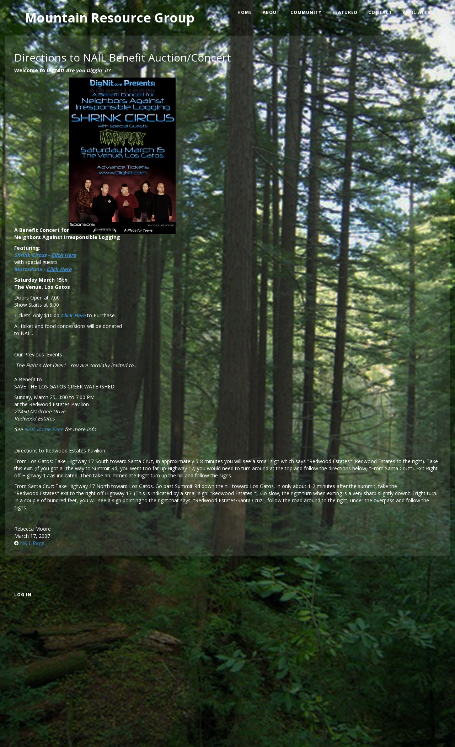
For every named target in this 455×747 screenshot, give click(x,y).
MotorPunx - (42, 269)
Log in (23, 595)
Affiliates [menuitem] (416, 12)
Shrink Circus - (45, 254)
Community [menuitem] (306, 12)
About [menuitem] (271, 12)
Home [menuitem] (244, 12)
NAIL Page (32, 543)
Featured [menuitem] (345, 12)
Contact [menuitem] (380, 12)
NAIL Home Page (43, 429)
